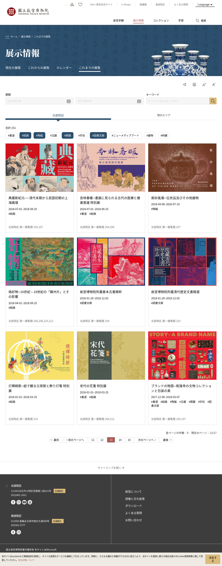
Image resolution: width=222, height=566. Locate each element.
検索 (213, 101)
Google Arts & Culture (30, 502)
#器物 (149, 135)
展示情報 (25, 36)
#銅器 (67, 135)
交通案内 (59, 490)
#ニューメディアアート (125, 135)
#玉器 (53, 135)
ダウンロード (133, 506)
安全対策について (26, 559)
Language (204, 4)
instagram (19, 502)
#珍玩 (81, 135)
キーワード (152, 94)
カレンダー (64, 67)
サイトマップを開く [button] (109, 468)
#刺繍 (164, 135)
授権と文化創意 (135, 499)
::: (66, 4)
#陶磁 (39, 135)
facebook (13, 502)
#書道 (11, 135)
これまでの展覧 (42, 36)
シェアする (184, 84)
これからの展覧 (38, 67)
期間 (8, 94)
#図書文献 (98, 135)
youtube (24, 502)
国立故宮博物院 (28, 11)
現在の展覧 (13, 67)
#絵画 (25, 135)
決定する (213, 559)
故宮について (133, 491)
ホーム (14, 36)
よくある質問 (133, 513)
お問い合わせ (133, 520)
